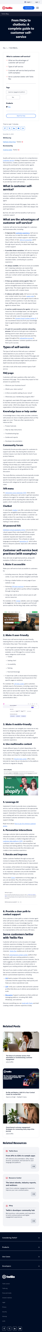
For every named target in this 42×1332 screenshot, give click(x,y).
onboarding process (26, 338)
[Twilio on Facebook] (4, 1328)
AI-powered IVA (12, 525)
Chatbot (7, 506)
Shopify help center (20, 759)
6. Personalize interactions (17, 830)
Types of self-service (15, 67)
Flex (13, 97)
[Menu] (37, 8)
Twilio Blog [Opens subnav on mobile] (5, 14)
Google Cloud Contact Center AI (25, 318)
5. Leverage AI (10, 802)
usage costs (30, 296)
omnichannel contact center (18, 955)
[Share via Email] (18, 128)
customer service (8, 160)
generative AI (24, 541)
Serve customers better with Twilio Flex (20, 78)
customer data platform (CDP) (13, 841)
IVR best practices (18, 586)
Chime (18, 601)
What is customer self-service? (18, 56)
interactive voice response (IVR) (15, 493)
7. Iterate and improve (15, 854)
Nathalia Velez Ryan (9, 142)
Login (37, 2)
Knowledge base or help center (20, 411)
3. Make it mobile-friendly (17, 724)
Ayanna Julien (7, 150)
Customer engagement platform (16, 92)
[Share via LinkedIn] (14, 128)
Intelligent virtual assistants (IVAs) (14, 530)
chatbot (14, 510)
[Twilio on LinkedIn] (15, 1328)
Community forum (13, 445)
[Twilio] (7, 8)
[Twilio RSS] (23, 128)
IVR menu (8, 488)
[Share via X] (9, 128)
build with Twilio (27, 1003)
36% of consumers (26, 240)
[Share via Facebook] (5, 128)
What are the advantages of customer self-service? (18, 62)
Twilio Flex (13, 951)
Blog (4, 48)
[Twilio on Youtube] (20, 1328)
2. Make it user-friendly (16, 635)
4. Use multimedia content (17, 744)
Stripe (13, 877)
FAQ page (8, 373)
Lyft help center (19, 684)
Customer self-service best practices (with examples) (21, 72)
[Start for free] (28, 8)
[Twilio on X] (9, 1328)
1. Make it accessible (14, 564)
